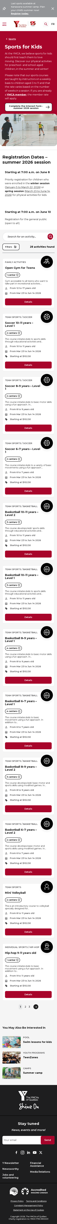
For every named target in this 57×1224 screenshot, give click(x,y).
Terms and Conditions (36, 1201)
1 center (13, 275)
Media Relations (40, 1171)
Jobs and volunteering (10, 1176)
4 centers (13, 648)
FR (53, 24)
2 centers (13, 333)
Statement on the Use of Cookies (28, 1210)
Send (47, 1140)
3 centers (13, 522)
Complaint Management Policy (28, 1205)
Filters (11, 247)
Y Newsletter (10, 1163)
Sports (10, 39)
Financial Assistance (37, 1164)
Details (28, 302)
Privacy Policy (17, 1201)
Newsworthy (10, 1168)
